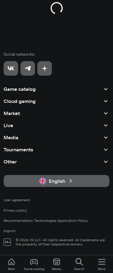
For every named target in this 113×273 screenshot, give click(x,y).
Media (56, 137)
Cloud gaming (56, 101)
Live (56, 125)
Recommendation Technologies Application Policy (46, 220)
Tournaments (56, 149)
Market (56, 113)
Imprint (10, 231)
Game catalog (56, 89)
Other (56, 161)
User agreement (17, 200)
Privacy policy (15, 210)
